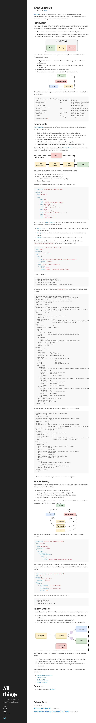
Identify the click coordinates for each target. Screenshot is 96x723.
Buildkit (39, 237)
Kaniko (39, 228)
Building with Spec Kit (46, 708)
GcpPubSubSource (42, 680)
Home (5, 706)
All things (10, 691)
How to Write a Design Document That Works (56, 711)
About (5, 709)
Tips (4, 711)
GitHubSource (41, 678)
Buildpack (40, 233)
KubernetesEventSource (44, 675)
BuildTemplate (50, 222)
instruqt (53, 689)
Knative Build (38, 127)
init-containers (68, 148)
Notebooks (6, 714)
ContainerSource (42, 682)
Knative (36, 14)
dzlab (46, 11)
